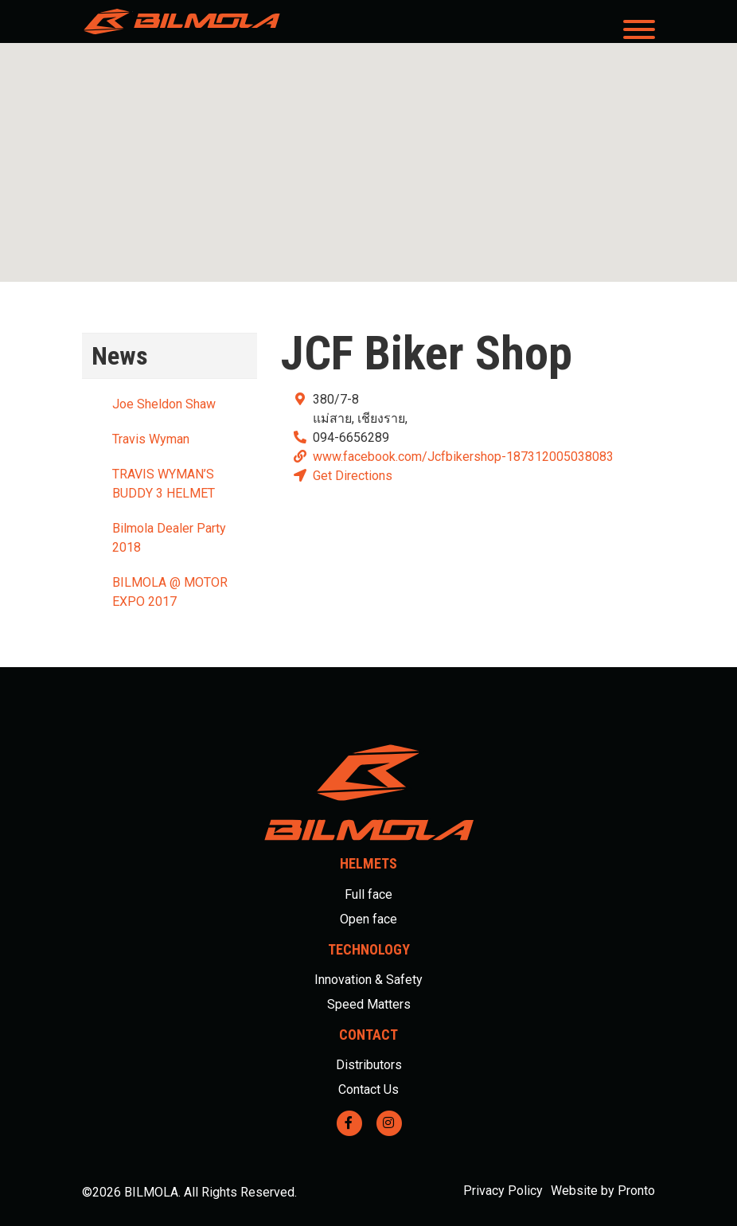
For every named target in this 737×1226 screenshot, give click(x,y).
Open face (368, 919)
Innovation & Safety (368, 979)
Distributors (369, 1064)
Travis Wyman (150, 439)
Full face (368, 894)
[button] (368, 147)
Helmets (368, 863)
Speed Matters (369, 1004)
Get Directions (352, 475)
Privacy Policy (503, 1190)
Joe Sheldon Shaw (164, 404)
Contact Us (368, 1089)
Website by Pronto (603, 1190)
